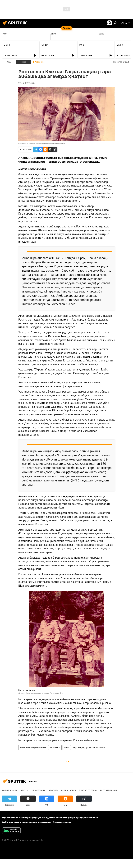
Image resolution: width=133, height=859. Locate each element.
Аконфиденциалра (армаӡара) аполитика (77, 817)
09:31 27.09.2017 (27, 82)
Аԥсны (66, 747)
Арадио (53, 790)
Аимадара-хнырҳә (62, 822)
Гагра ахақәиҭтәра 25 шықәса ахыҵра (89, 747)
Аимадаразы (48, 817)
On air (7, 44)
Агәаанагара (68, 790)
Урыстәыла (38, 790)
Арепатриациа (108, 790)
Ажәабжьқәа (55, 747)
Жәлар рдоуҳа (88, 790)
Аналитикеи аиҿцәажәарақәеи (33, 747)
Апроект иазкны (10, 817)
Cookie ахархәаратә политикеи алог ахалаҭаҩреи (26, 822)
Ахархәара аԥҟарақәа (30, 817)
